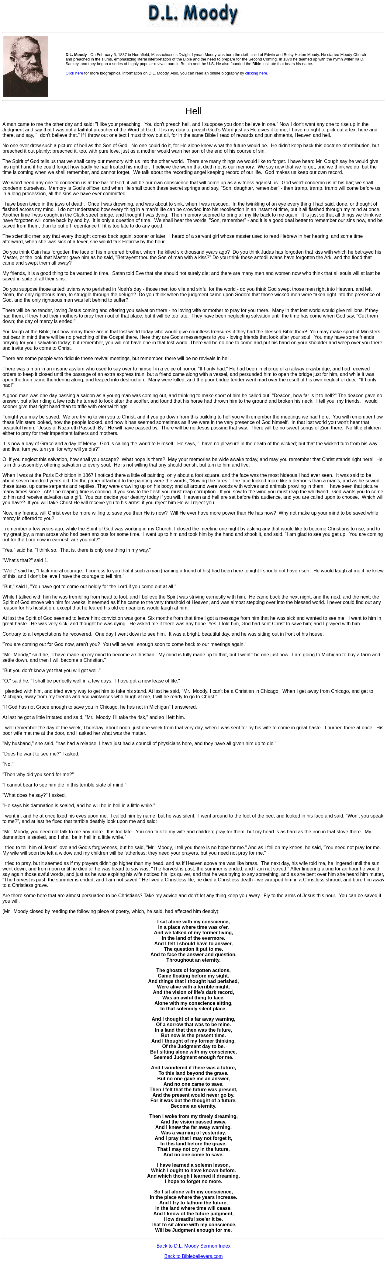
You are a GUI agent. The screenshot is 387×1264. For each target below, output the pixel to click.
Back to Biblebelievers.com (193, 1256)
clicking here (256, 73)
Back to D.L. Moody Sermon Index (194, 1245)
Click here (74, 73)
